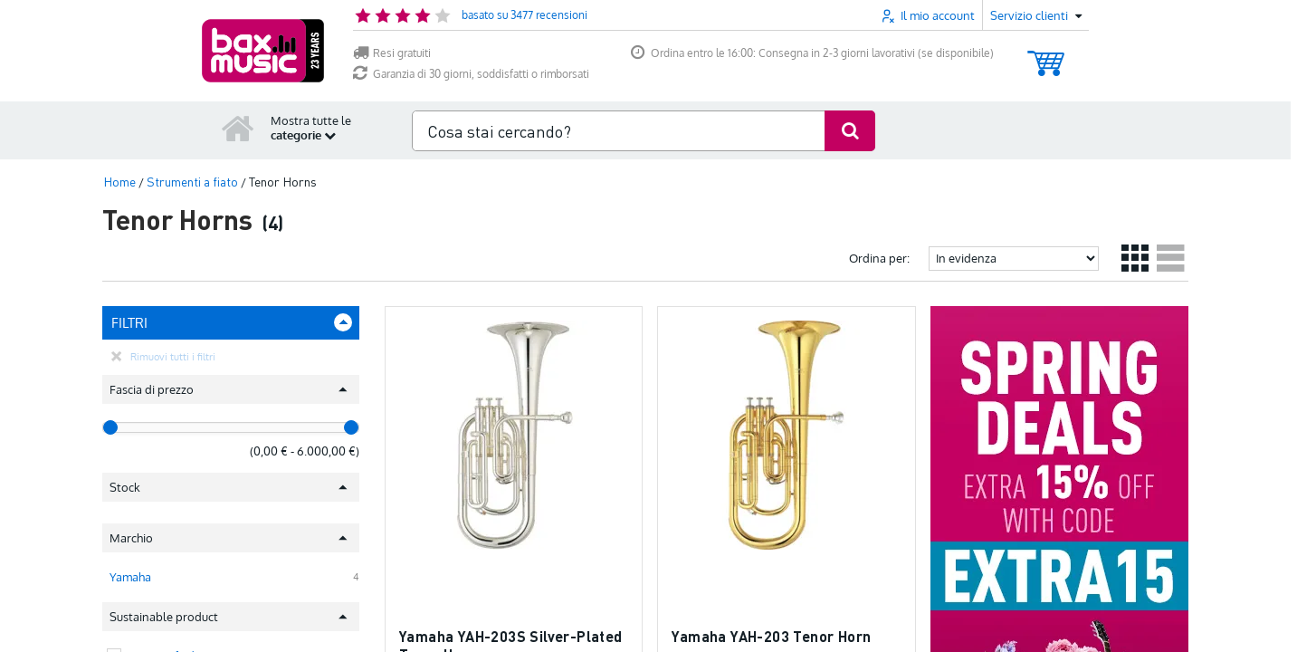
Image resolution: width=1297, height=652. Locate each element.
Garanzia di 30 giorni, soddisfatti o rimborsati (471, 74)
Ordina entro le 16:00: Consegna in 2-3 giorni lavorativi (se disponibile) (812, 53)
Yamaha (130, 566)
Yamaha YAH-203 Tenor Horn (771, 636)
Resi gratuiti (392, 53)
